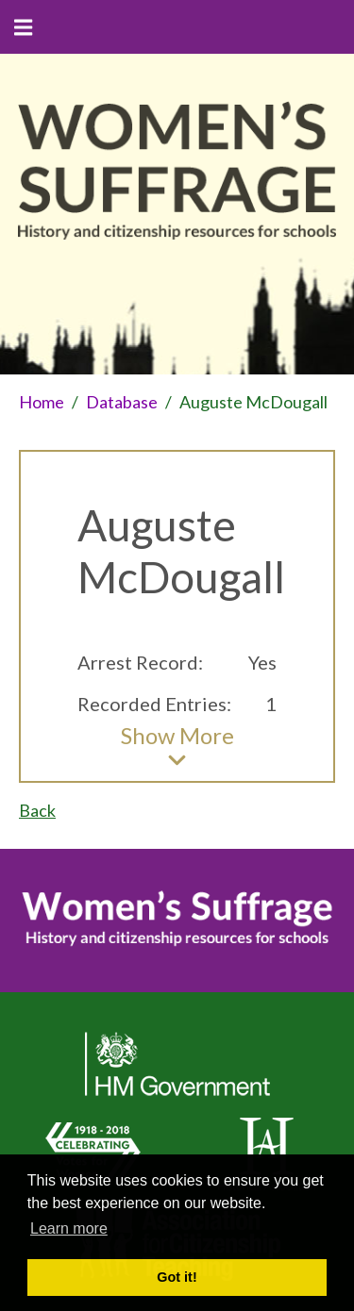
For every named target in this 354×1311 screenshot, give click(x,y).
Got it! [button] (176, 1277)
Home (41, 401)
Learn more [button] (69, 1228)
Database (122, 401)
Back (37, 810)
